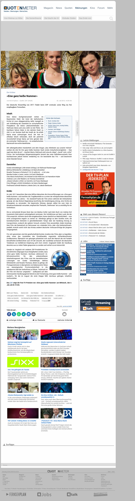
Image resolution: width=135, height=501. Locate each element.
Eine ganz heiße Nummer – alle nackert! (40, 296)
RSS (4, 476)
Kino (92, 7)
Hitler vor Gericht (12, 298)
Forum (101, 7)
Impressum (104, 486)
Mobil (4, 479)
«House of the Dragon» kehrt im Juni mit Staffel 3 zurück (99, 155)
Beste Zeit (24, 293)
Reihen (21, 478)
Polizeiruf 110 (34, 301)
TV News (44, 488)
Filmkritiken (30, 488)
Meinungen (81, 7)
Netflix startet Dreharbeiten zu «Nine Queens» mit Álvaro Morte (98, 151)
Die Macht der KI (51, 18)
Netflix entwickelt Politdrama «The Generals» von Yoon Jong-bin (97, 144)
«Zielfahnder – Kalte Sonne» (93, 230)
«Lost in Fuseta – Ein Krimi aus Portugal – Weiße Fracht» (97, 218)
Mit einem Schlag (13, 301)
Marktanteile (55, 478)
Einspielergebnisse (89, 479)
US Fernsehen (37, 488)
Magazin (48, 7)
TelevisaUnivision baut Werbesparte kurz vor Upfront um (97, 162)
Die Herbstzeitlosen (47, 293)
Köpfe (36, 483)
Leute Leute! (58, 298)
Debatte (70, 476)
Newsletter (5, 478)
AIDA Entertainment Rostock (94, 246)
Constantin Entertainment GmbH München (93, 252)
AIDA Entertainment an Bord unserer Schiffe (90, 258)
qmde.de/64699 (67, 306)
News (59, 7)
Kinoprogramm (89, 488)
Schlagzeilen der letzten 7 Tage (93, 170)
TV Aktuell (13, 488)
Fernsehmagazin (21, 488)
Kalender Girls (46, 298)
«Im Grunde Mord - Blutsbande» (94, 225)
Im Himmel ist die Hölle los (30, 298)
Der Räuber (34, 293)
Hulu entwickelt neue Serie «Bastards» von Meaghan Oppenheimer (97, 166)
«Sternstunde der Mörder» (92, 233)
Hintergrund (22, 476)
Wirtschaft (38, 479)
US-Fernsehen (39, 484)
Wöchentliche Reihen (57, 476)
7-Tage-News (6, 481)
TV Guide (58, 488)
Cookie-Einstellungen (106, 484)
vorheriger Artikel (14, 320)
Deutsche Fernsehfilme (99, 488)
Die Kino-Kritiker (89, 478)
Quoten (68, 7)
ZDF (11, 283)
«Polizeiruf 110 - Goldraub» (92, 236)
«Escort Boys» (89, 222)
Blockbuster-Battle (89, 481)
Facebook (5, 483)
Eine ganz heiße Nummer (15, 296)
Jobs (102, 478)
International (38, 481)
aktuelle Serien (80, 488)
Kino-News (87, 476)
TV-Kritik (70, 478)
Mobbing (24, 301)
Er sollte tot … (60, 296)
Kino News (7, 488)
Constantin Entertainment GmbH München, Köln (97, 264)
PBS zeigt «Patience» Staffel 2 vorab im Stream (98, 159)
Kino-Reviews (71, 479)
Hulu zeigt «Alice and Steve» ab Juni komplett (97, 148)
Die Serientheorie (33, 18)
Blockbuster (65, 488)
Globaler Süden (69, 18)
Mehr (110, 7)
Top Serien (109, 488)
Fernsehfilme (72, 488)
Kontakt (103, 479)
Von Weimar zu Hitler (13, 18)
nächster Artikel (65, 320)
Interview (21, 479)
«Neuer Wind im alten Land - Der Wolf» (96, 228)
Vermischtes (38, 478)
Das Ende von (85, 18)
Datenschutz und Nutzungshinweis (105, 482)
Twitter (4, 484)
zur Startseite (39, 320)
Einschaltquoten (51, 488)
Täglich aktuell (56, 479)
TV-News (37, 476)
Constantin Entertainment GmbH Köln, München (96, 270)
